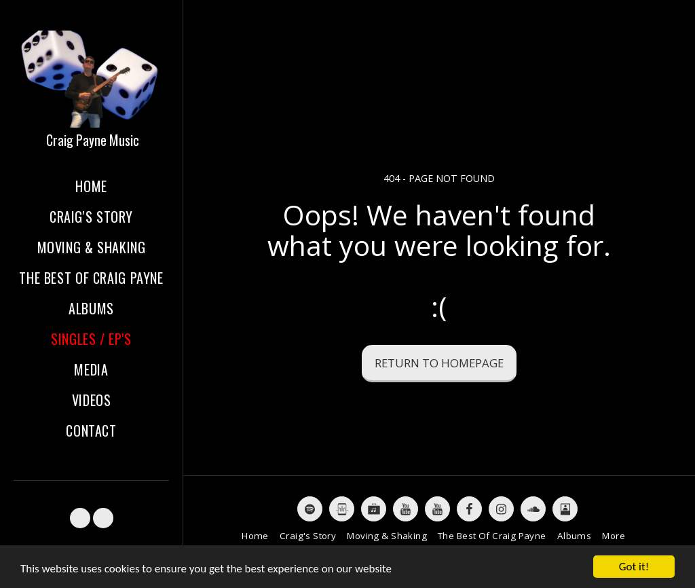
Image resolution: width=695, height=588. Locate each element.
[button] (80, 518)
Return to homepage (439, 363)
